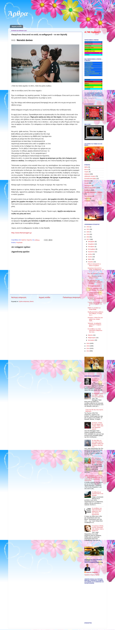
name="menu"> (93, 42)
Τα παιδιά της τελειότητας (96, 379)
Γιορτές (86, 171)
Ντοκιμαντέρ (87, 185)
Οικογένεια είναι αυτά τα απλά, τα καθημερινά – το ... (96, 269)
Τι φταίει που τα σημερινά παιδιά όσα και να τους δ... (95, 304)
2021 (88, 229)
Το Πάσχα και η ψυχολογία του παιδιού (95, 298)
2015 (88, 346)
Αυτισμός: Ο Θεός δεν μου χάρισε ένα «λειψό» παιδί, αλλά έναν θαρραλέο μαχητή (97, 426)
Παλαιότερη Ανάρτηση (71, 297)
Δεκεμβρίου (91, 241)
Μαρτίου (90, 335)
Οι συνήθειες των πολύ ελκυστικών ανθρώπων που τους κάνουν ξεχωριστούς (97, 511)
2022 (88, 226)
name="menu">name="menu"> (93, 64)
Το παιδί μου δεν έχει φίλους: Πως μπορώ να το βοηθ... (95, 282)
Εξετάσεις (87, 181)
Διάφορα (86, 174)
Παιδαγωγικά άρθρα (90, 187)
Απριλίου (91, 261)
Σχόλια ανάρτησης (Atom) (26, 301)
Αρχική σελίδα (17, 26)
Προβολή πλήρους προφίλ (92, 575)
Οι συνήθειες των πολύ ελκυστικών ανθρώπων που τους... (95, 330)
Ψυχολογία (19, 242)
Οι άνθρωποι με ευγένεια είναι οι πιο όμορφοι (97, 493)
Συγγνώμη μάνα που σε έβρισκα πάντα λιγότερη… (94, 294)
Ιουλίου (90, 254)
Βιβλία (86, 167)
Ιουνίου (90, 256)
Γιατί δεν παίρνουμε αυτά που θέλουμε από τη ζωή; (96, 289)
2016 (88, 343)
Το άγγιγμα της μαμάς (94, 286)
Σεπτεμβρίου (92, 249)
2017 (88, 239)
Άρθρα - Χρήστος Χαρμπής (90, 98)
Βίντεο (86, 169)
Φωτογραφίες (88, 196)
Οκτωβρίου (91, 246)
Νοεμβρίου (91, 244)
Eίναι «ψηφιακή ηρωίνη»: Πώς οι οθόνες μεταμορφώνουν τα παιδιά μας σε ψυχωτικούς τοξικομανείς (93, 478)
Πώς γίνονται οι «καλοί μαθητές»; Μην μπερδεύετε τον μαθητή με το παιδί (98, 460)
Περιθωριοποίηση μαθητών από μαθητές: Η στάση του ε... (95, 313)
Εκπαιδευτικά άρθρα (90, 178)
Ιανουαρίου (91, 340)
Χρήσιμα (86, 198)
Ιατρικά (86, 183)
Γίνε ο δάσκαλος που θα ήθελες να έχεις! (94, 276)
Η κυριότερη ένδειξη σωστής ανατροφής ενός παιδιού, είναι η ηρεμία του (98, 528)
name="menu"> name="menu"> (93, 72)
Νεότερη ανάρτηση (18, 297)
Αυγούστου (91, 251)
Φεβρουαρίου (92, 337)
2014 (88, 348)
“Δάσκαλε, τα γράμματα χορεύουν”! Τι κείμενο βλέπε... (94, 325)
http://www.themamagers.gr (21, 233)
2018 (88, 237)
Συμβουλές (87, 190)
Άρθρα (18, 14)
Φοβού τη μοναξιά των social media (94, 308)
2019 (88, 234)
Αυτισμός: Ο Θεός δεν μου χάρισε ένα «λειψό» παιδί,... (95, 319)
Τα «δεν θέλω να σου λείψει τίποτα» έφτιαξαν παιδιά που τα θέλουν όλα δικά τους (98, 443)
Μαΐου (90, 259)
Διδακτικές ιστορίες (89, 176)
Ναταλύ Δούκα (25, 40)
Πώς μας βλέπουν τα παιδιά (96, 273)
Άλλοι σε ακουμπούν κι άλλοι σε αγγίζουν (94, 264)
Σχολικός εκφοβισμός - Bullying (93, 192)
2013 (88, 351)
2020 (88, 232)
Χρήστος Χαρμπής (92, 572)
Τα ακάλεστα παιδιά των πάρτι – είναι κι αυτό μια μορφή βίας (98, 395)
